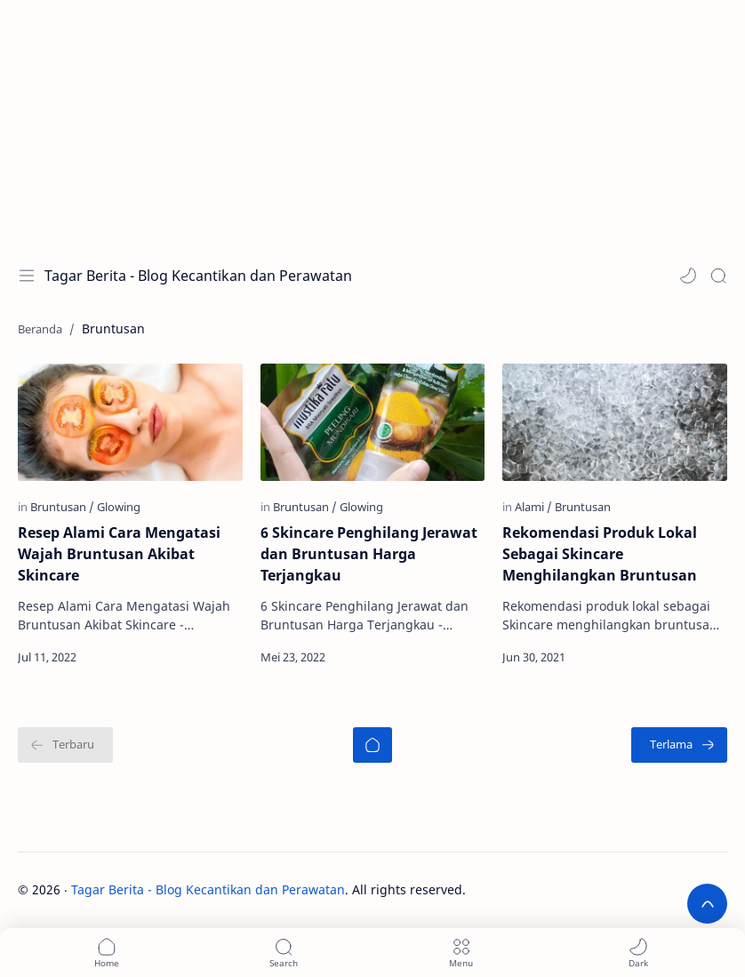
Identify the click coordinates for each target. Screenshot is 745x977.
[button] (688, 275)
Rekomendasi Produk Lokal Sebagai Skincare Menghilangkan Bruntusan (599, 554)
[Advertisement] (372, 124)
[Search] (718, 275)
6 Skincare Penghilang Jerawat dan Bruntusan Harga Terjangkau (368, 554)
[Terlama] (679, 745)
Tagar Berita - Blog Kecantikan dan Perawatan (198, 275)
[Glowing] (118, 507)
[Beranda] (372, 745)
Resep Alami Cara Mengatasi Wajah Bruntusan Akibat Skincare (119, 554)
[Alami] (533, 507)
